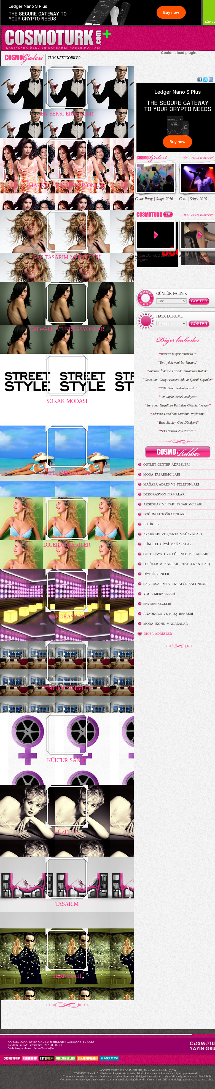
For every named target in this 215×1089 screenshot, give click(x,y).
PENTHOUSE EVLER (67, 688)
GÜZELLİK (67, 832)
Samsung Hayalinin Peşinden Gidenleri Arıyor (177, 405)
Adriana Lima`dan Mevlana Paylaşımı (177, 414)
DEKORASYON (67, 616)
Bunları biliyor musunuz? (178, 354)
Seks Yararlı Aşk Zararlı (178, 431)
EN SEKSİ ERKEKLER (67, 114)
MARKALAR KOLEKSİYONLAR (66, 185)
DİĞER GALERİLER (66, 545)
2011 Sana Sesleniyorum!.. (177, 388)
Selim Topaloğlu (43, 1048)
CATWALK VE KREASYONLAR (66, 329)
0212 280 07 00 (52, 1044)
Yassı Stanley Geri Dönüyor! (177, 422)
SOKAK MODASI (66, 401)
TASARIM (67, 904)
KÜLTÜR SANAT (67, 760)
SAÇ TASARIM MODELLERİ (67, 257)
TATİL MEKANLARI (67, 473)
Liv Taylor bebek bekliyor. (177, 397)
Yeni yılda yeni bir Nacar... (178, 362)
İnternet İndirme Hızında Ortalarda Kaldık (177, 371)
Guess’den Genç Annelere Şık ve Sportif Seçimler (177, 379)
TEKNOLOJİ (67, 976)
